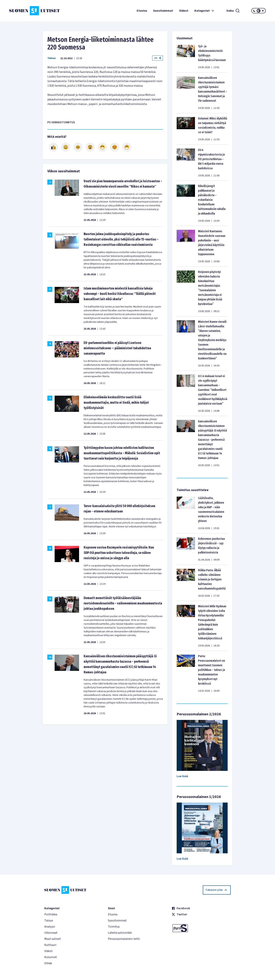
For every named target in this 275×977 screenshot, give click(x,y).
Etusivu (142, 11)
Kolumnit (50, 957)
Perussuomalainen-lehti (124, 939)
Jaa (157, 58)
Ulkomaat (50, 933)
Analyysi (49, 927)
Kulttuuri (50, 945)
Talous (51, 58)
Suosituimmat (163, 11)
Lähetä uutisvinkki (120, 933)
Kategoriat (204, 10)
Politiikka (50, 914)
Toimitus (114, 927)
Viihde (48, 963)
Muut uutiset (52, 939)
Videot (183, 11)
